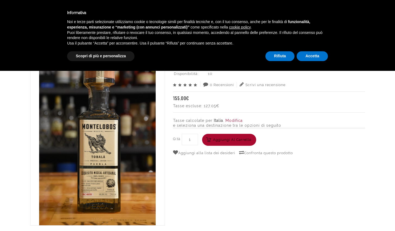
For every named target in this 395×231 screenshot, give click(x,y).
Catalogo (134, 13)
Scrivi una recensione (263, 84)
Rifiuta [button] (280, 216)
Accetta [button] (312, 216)
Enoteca (70, 13)
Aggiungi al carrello (232, 140)
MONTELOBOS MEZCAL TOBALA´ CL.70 (325, 34)
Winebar (101, 13)
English (338, 18)
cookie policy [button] (239, 187)
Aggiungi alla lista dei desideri (204, 152)
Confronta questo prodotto (266, 152)
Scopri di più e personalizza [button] (101, 216)
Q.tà (176, 139)
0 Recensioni (218, 84)
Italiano (337, 11)
